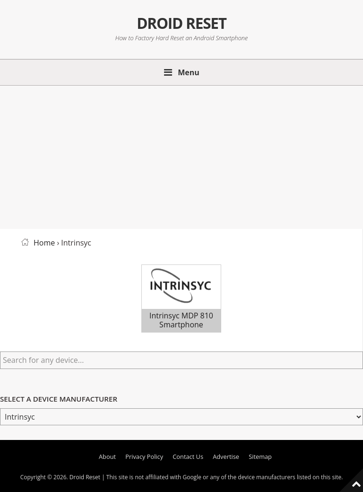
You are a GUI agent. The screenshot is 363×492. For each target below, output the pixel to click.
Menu (188, 72)
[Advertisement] (181, 155)
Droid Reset (181, 23)
